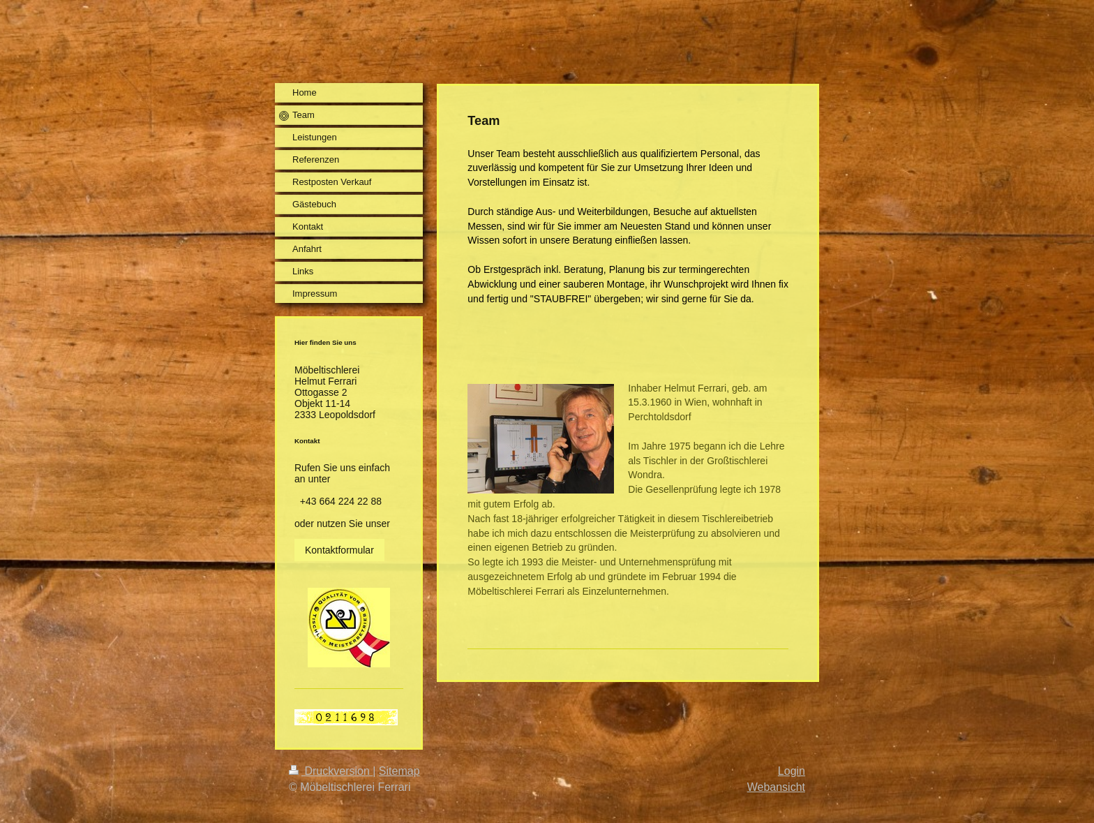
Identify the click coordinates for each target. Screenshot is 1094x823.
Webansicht (776, 787)
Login (791, 771)
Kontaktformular (339, 550)
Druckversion (331, 771)
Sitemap (399, 771)
